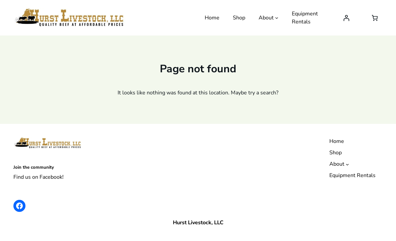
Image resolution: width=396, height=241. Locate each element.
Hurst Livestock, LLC (198, 222)
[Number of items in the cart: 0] (374, 17)
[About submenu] (276, 17)
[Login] (346, 17)
